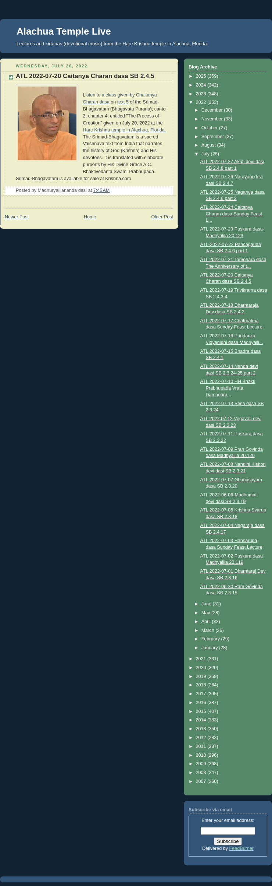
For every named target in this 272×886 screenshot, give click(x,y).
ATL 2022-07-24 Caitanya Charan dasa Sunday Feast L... (231, 214)
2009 (202, 763)
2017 (202, 693)
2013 (202, 728)
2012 (202, 737)
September (213, 136)
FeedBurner (241, 848)
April (206, 621)
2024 (202, 85)
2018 (202, 685)
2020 (202, 667)
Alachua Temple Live (64, 31)
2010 (202, 755)
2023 (202, 93)
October (210, 127)
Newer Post (17, 216)
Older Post (162, 216)
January (210, 647)
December (212, 110)
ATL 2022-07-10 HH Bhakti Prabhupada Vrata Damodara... (227, 388)
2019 (202, 676)
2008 (202, 772)
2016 (202, 702)
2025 (202, 76)
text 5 (123, 102)
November (212, 119)
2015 (202, 711)
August (209, 145)
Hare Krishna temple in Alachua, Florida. (124, 130)
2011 (202, 746)
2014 (202, 719)
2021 (202, 658)
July (206, 154)
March (208, 630)
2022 (202, 102)
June (207, 604)
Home (90, 216)
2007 (202, 781)
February (211, 638)
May (206, 612)
